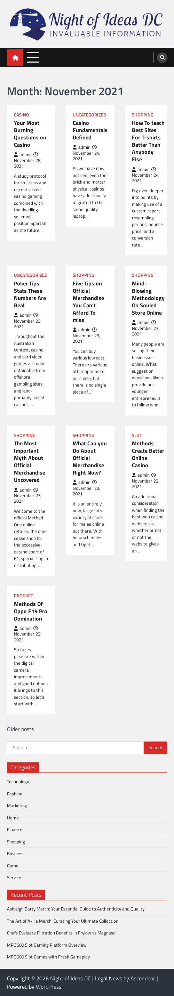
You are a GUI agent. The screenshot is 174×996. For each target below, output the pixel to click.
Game (12, 865)
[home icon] (15, 57)
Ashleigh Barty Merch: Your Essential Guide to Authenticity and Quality (75, 908)
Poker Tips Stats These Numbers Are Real (30, 294)
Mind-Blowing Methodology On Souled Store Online (148, 298)
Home (13, 817)
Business (15, 853)
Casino (21, 115)
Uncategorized (89, 115)
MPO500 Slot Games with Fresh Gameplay (48, 957)
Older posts (20, 729)
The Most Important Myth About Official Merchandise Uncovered (29, 462)
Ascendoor (142, 978)
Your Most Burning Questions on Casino (30, 134)
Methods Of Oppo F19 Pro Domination (30, 611)
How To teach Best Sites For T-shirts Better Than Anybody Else (148, 141)
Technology (18, 781)
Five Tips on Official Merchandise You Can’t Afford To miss (88, 302)
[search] (162, 57)
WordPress (48, 986)
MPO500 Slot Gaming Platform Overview (47, 944)
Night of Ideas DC (70, 978)
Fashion (14, 793)
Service (14, 877)
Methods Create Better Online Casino (148, 454)
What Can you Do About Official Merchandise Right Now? (90, 458)
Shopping (142, 115)
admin (23, 154)
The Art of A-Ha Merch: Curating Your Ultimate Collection (62, 920)
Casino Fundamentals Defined (90, 130)
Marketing (17, 805)
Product (23, 596)
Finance (14, 829)
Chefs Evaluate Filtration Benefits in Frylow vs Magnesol (62, 932)
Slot (137, 435)
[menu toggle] (33, 57)
